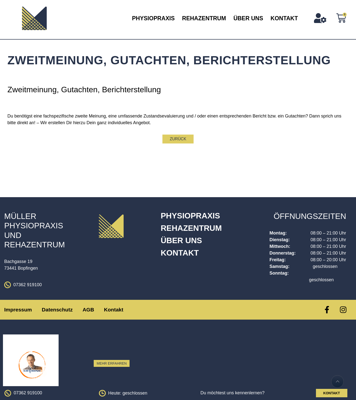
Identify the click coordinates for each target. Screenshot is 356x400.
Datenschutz (57, 309)
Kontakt (284, 18)
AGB (88, 309)
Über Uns (248, 18)
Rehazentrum (204, 18)
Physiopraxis (153, 18)
